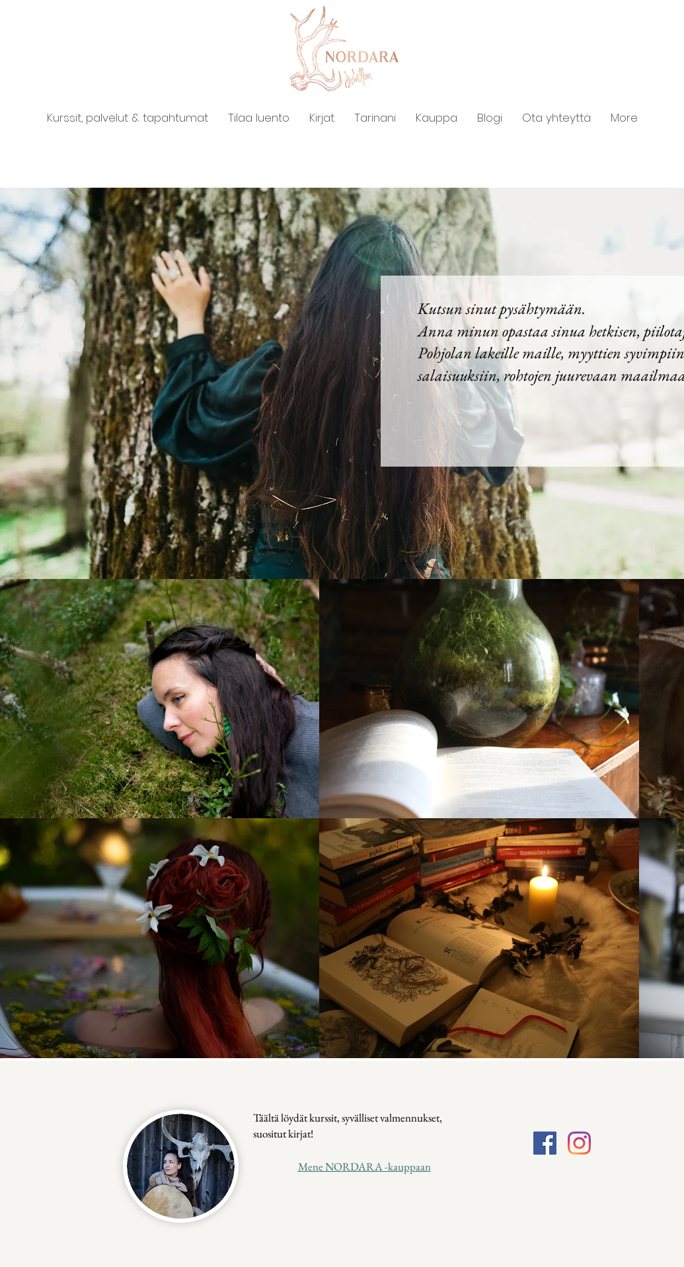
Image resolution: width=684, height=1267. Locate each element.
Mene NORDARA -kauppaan (364, 1166)
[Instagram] (579, 1143)
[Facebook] (544, 1143)
